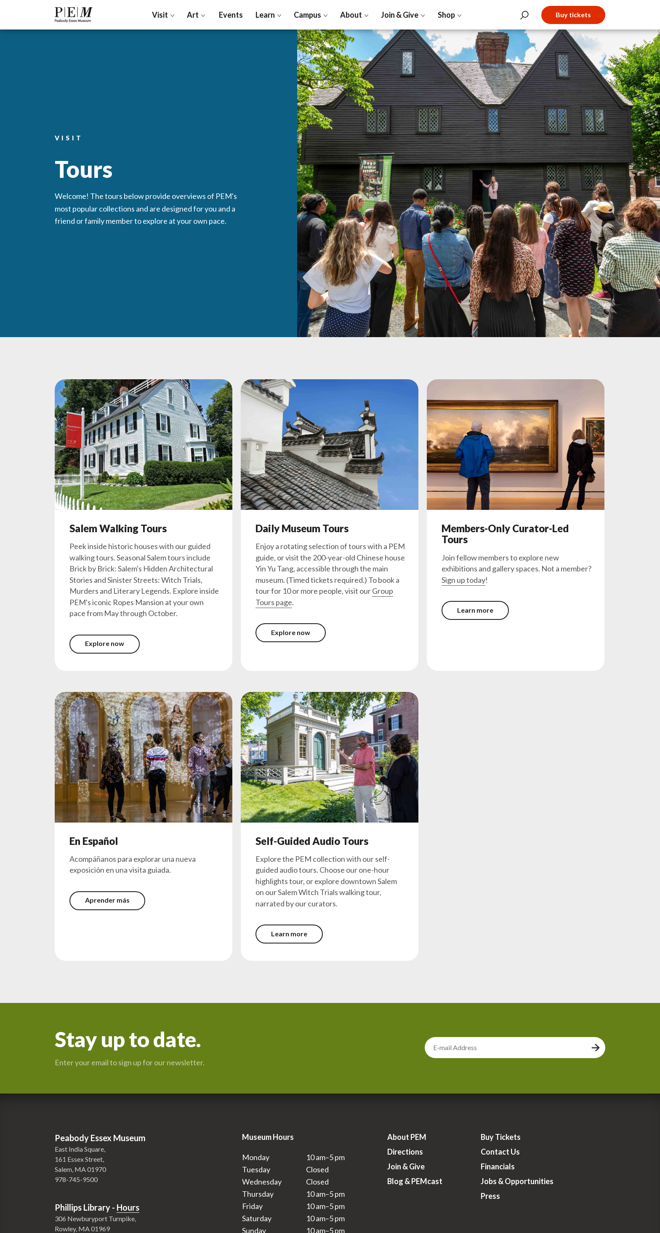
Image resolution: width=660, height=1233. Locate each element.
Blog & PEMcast (414, 1181)
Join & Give (406, 1166)
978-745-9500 (76, 1179)
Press (490, 1196)
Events (230, 14)
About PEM (406, 1137)
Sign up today (463, 579)
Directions (405, 1151)
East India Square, (80, 1149)
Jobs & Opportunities (517, 1181)
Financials (498, 1166)
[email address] (507, 1047)
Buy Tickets (501, 1137)
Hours (128, 1207)
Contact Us (500, 1151)
